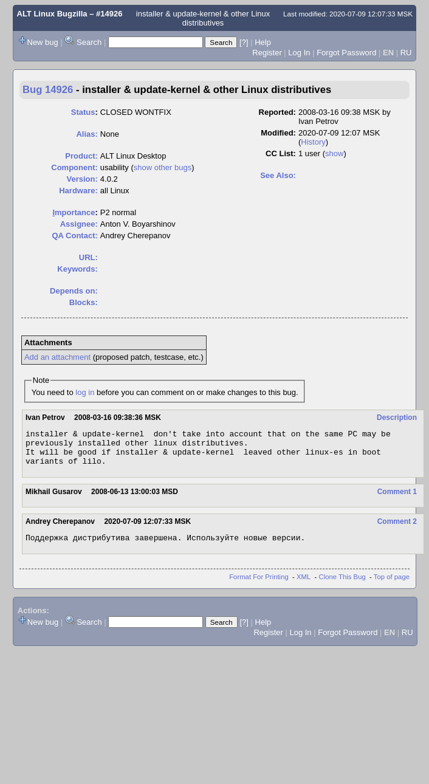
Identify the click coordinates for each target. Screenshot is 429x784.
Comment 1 (397, 499)
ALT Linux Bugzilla (52, 13)
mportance (73, 212)
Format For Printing (259, 586)
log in (84, 392)
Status (83, 112)
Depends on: (74, 290)
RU (406, 52)
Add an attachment (57, 357)
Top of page (392, 586)
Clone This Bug (342, 586)
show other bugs (162, 167)
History (313, 141)
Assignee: (79, 224)
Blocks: (83, 302)
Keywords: (77, 268)
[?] (243, 42)
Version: (82, 179)
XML (304, 586)
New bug (42, 42)
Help (263, 42)
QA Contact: (74, 235)
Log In (299, 52)
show (334, 153)
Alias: (86, 134)
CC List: (281, 153)
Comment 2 (397, 528)
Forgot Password (346, 52)
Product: (81, 155)
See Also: (278, 175)
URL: (88, 257)
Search (89, 42)
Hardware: (78, 190)
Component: (74, 167)
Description (397, 417)
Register (266, 52)
